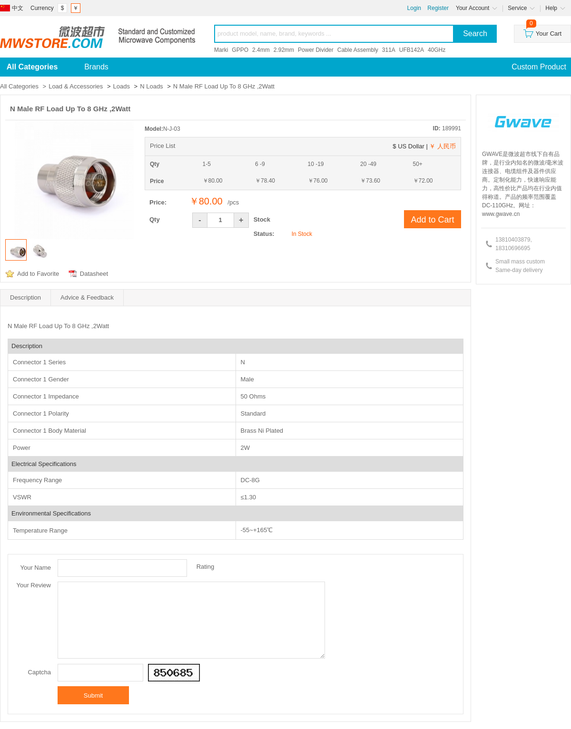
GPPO (240, 50)
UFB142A (411, 50)
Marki (221, 50)
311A (388, 50)
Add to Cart (432, 219)
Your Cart (542, 31)
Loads (121, 86)
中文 (17, 8)
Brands (96, 67)
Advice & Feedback (87, 297)
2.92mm (284, 50)
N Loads (151, 86)
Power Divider (316, 50)
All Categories (19, 86)
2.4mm (261, 50)
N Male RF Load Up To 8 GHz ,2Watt (224, 86)
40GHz (436, 50)
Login (414, 8)
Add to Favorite (38, 273)
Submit (93, 695)
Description (25, 297)
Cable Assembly (357, 50)
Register (438, 8)
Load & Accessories (76, 86)
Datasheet (94, 273)
